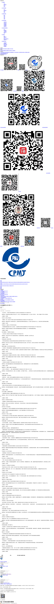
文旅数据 (5, 24)
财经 (4, 285)
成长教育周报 (4, 41)
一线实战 (5, 31)
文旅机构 (5, 23)
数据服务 (4, 50)
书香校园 (5, 42)
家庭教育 (5, 43)
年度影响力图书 (27, 52)
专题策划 (10, 285)
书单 (5, 294)
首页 (1, 280)
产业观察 (9, 282)
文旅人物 (4, 296)
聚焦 (4, 15)
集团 (4, 282)
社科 (2, 285)
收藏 (1, 307)
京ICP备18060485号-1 (14, 603)
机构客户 (1, 48)
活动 (4, 6)
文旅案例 (5, 25)
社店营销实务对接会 (22, 52)
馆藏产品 (5, 39)
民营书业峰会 (7, 52)
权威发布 (5, 4)
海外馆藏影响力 (6, 38)
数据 (1, 288)
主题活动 (5, 45)
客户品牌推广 (8, 48)
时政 (17, 282)
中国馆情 (3, 34)
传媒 (29, 282)
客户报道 (4, 48)
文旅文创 (12, 282)
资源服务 (5, 46)
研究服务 (1, 50)
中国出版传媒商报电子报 (4, 53)
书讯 (13, 285)
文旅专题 (1, 296)
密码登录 (1, 561)
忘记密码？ (2, 565)
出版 (5, 282)
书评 (7, 294)
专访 (4, 294)
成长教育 (25, 282)
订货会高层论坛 (2, 52)
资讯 (1, 281)
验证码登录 (5, 561)
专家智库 (13, 50)
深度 (1, 282)
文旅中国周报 (4, 20)
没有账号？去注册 (5, 566)
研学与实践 (5, 44)
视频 (1, 287)
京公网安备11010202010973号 (5, 603)
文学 (1, 285)
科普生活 (7, 285)
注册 (2, 303)
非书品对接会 (16, 52)
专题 (4, 16)
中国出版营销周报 (3, 297)
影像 (1, 286)
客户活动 (11, 48)
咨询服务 (7, 50)
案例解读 (5, 30)
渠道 (7, 282)
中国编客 (3, 2)
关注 (4, 3)
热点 (4, 5)
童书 (5, 285)
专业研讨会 (10, 50)
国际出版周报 (20, 282)
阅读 (23, 282)
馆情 (27, 282)
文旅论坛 (5, 26)
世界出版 (15, 282)
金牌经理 (5, 32)
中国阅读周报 (4, 13)
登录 (1, 303)
